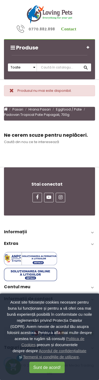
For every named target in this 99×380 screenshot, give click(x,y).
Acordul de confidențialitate (62, 351)
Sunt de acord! (47, 367)
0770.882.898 (42, 29)
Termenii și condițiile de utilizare (51, 357)
